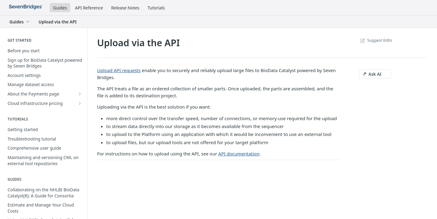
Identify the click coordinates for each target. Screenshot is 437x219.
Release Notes (125, 8)
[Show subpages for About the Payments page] (79, 94)
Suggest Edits (375, 40)
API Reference (89, 8)
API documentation (238, 154)
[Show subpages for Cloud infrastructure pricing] (79, 103)
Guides (60, 8)
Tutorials (156, 8)
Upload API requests (119, 70)
